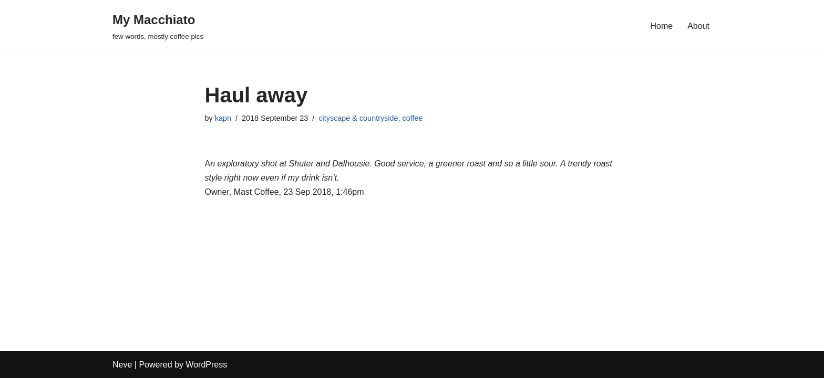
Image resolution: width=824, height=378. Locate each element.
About (698, 26)
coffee (413, 118)
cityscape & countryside (358, 118)
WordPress (206, 364)
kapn (223, 118)
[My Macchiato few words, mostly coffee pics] (157, 26)
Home (662, 26)
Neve (122, 364)
